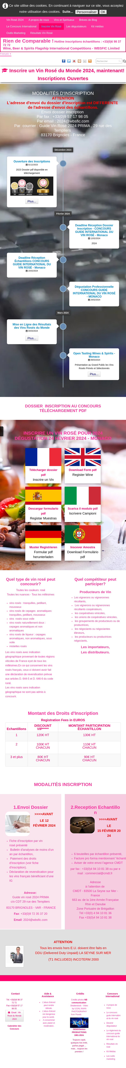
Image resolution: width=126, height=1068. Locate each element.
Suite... (67, 11)
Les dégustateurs (76, 26)
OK (103, 12)
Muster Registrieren (43, 547)
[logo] (63, 45)
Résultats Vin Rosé (41, 33)
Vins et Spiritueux (64, 20)
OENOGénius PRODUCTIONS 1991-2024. (79, 1028)
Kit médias (97, 26)
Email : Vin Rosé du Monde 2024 (14, 1015)
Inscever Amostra (82, 547)
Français (5, 53)
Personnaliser (87, 12)
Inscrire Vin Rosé (51, 26)
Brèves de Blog (88, 20)
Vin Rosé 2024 (15, 20)
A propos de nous (39, 20)
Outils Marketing (15, 33)
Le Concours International (21, 26)
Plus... (32, 201)
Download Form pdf (83, 470)
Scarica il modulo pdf (83, 508)
